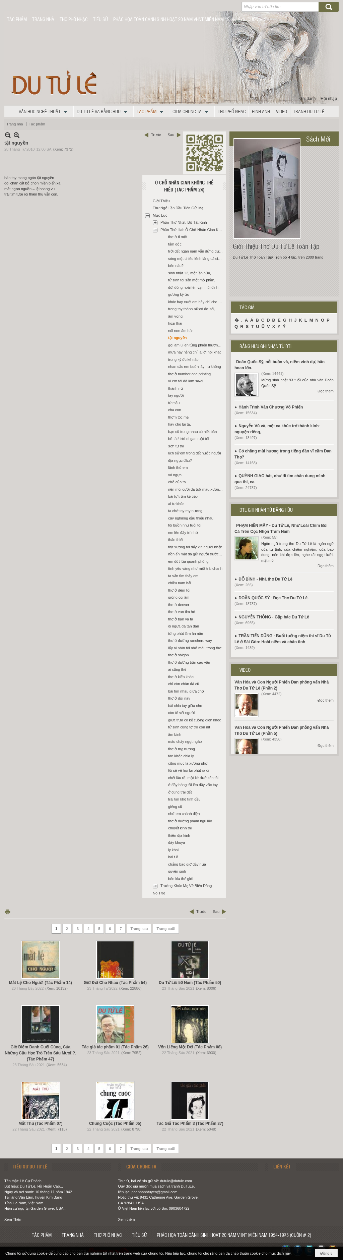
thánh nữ (175, 388)
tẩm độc (175, 244)
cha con (174, 410)
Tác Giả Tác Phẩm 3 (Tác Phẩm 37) (190, 1123)
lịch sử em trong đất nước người (194, 453)
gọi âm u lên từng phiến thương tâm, (196, 345)
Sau (170, 135)
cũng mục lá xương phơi (188, 763)
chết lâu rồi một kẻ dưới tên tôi (193, 778)
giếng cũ (175, 807)
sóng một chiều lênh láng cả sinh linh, (196, 259)
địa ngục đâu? (180, 460)
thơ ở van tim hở (181, 612)
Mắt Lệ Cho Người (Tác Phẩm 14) (40, 982)
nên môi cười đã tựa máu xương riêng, (196, 489)
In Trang (7, 911)
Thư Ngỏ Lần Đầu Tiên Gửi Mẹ (178, 208)
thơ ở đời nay (179, 698)
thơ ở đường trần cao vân (189, 662)
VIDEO (245, 670)
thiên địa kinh (179, 835)
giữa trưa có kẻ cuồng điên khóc (194, 720)
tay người (176, 395)
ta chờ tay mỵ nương (185, 511)
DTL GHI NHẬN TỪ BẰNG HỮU (266, 510)
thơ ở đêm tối (179, 590)
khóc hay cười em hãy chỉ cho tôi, (195, 302)
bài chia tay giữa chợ (185, 706)
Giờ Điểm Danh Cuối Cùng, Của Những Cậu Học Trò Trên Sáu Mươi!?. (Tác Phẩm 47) (40, 1053)
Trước (156, 135)
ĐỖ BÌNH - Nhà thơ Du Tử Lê (265, 579)
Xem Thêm (13, 1219)
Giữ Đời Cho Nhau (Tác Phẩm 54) (115, 982)
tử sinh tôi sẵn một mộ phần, (191, 280)
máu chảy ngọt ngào (185, 741)
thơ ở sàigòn (178, 655)
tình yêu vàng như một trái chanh (195, 568)
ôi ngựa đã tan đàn (183, 626)
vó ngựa (175, 475)
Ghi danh (307, 98)
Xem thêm (126, 1219)
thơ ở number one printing (189, 374)
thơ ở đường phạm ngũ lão (190, 821)
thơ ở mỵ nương (181, 749)
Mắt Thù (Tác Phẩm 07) (40, 1123)
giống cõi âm (178, 597)
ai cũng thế (177, 669)
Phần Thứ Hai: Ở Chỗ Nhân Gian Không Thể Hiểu (192, 230)
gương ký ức (178, 294)
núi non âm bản (181, 331)
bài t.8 (173, 857)
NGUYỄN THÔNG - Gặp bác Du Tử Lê (273, 617)
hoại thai (175, 323)
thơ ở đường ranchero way (190, 641)
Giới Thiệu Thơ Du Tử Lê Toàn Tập (276, 246)
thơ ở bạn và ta (180, 619)
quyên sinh (177, 871)
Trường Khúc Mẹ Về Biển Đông (186, 886)
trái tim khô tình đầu (184, 799)
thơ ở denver (178, 605)
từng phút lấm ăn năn (185, 634)
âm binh (174, 734)
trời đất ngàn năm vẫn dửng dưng (195, 251)
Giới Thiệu (161, 201)
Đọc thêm (326, 391)
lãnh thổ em (178, 467)
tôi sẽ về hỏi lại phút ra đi (188, 770)
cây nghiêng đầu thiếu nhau (190, 518)
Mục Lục (160, 215)
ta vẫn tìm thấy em (183, 576)
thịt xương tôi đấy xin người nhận (195, 547)
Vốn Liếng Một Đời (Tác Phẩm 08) (190, 1047)
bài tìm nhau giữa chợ (186, 691)
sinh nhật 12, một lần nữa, (189, 273)
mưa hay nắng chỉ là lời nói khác (194, 352)
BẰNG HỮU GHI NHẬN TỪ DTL (266, 346)
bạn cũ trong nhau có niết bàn (192, 432)
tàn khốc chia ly (181, 756)
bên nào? (176, 266)
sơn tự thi (176, 446)
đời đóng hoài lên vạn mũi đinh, (193, 287)
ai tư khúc (176, 504)
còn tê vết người (181, 713)
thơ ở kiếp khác (181, 677)
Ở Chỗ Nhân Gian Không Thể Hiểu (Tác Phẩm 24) (184, 186)
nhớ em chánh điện (184, 814)
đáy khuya (176, 842)
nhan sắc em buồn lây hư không (194, 367)
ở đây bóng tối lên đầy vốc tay (193, 785)
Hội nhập (329, 98)
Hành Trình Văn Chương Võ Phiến (270, 407)
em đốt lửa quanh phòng (188, 561)
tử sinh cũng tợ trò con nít (189, 727)
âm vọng (175, 316)
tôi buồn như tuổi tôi (184, 525)
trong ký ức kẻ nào (183, 360)
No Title (159, 893)
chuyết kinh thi (180, 828)
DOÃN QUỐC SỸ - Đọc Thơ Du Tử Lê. (273, 598)
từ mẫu (174, 403)
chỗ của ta (177, 482)
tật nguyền (177, 338)
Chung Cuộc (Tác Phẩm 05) (115, 1123)
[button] (45, 111)
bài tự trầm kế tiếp (183, 496)
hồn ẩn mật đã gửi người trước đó (196, 554)
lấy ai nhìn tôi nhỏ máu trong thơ (194, 648)
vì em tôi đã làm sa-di (185, 381)
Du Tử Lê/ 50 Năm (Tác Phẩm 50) (190, 982)
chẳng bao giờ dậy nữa (187, 864)
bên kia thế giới (180, 879)
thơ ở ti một (177, 237)
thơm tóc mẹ (178, 417)
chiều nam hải (179, 583)
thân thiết (175, 540)
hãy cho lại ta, (179, 424)
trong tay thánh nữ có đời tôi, (191, 309)
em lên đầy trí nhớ (183, 533)
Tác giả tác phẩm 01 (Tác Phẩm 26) (115, 1047)
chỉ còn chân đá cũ (183, 684)
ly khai (173, 850)
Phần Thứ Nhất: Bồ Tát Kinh (183, 222)
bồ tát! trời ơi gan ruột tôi (188, 439)
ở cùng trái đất (180, 792)
